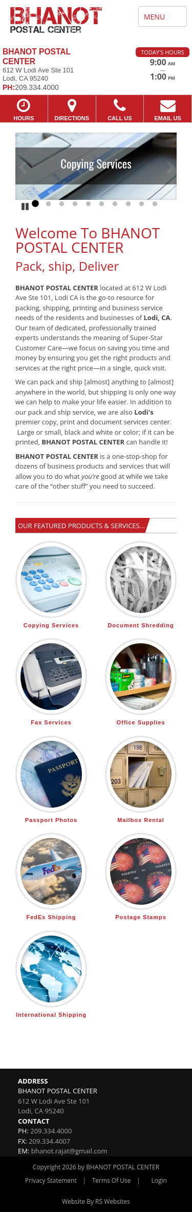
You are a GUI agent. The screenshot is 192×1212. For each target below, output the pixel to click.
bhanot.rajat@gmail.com (69, 1150)
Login (159, 1180)
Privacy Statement (51, 1180)
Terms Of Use (111, 1180)
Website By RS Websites (96, 1201)
